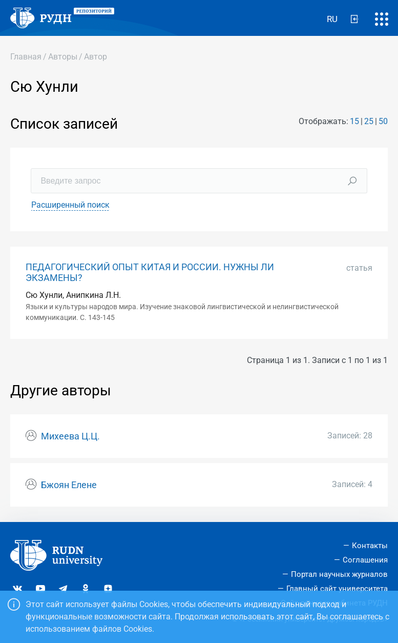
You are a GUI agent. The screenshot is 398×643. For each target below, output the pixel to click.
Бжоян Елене (69, 485)
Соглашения (365, 560)
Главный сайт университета (337, 588)
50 (383, 121)
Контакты (370, 545)
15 (354, 121)
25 (368, 121)
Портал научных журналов (339, 574)
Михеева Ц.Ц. (70, 436)
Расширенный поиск (70, 205)
